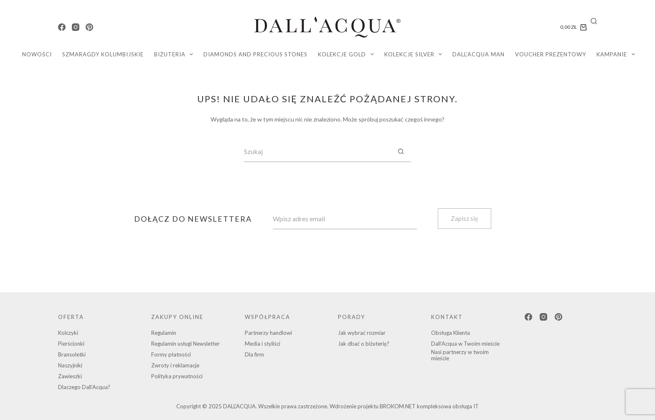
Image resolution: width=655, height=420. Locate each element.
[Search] (594, 21)
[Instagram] (75, 27)
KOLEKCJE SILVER (415, 54)
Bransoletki (72, 354)
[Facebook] (62, 27)
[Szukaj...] (317, 151)
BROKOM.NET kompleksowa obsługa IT (429, 406)
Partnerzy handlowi (268, 332)
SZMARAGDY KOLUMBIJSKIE (103, 54)
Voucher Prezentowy (550, 54)
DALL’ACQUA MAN (478, 54)
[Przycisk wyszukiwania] (400, 151)
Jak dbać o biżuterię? (363, 343)
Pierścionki (71, 343)
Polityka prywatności (177, 376)
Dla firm (254, 354)
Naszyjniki (70, 365)
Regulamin (163, 332)
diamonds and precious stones (255, 54)
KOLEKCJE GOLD (347, 54)
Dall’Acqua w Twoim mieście (465, 343)
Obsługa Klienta (450, 332)
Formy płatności (171, 354)
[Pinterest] (89, 27)
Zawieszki (70, 376)
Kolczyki (68, 332)
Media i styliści (262, 343)
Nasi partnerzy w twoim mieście (460, 355)
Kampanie (617, 54)
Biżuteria (175, 54)
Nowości (37, 54)
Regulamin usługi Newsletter (185, 343)
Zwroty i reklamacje (175, 365)
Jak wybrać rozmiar (362, 332)
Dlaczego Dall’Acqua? (84, 387)
